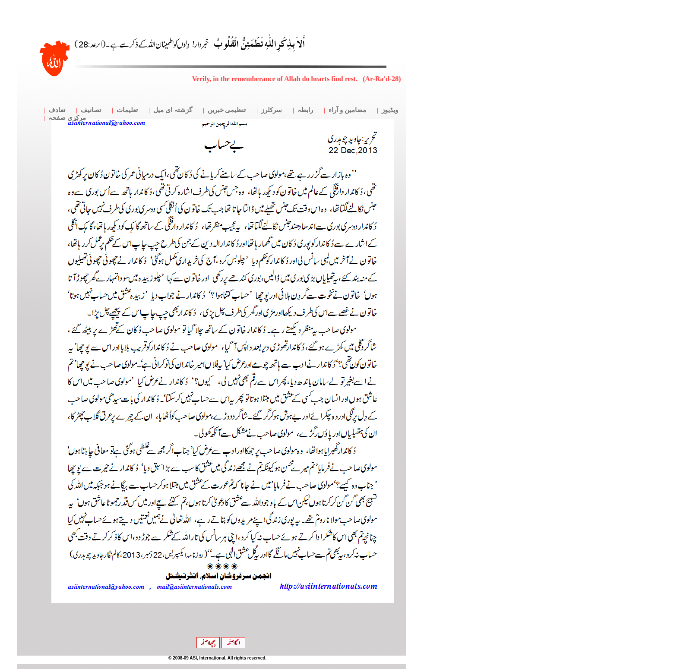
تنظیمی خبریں (227, 110)
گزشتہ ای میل (172, 110)
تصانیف (91, 110)
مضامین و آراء (347, 110)
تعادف (56, 110)
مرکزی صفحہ (67, 117)
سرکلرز (271, 110)
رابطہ (305, 110)
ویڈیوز (390, 110)
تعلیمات (127, 110)
